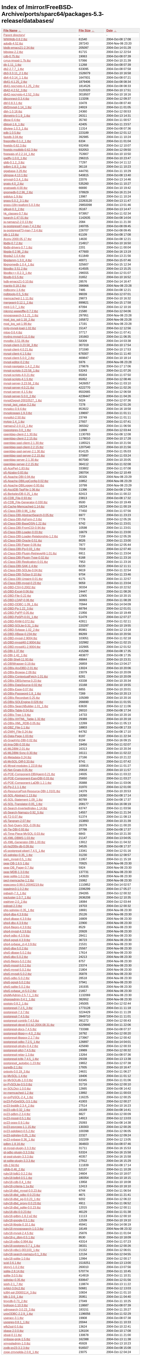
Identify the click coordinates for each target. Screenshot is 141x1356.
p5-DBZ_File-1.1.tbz (16, 727)
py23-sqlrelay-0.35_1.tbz (19, 1135)
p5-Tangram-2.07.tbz (17, 820)
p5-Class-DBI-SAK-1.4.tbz (20, 566)
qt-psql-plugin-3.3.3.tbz (18, 1156)
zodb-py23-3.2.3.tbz (16, 1347)
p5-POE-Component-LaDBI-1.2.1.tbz (27, 782)
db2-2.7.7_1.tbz (13, 69)
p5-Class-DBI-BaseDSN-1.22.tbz (24, 523)
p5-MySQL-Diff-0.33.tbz (18, 761)
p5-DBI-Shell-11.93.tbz (18, 659)
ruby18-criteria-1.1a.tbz (18, 1186)
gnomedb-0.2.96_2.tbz (18, 192)
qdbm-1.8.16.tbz (14, 1143)
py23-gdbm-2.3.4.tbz (16, 1114)
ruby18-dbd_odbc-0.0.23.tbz (21, 1194)
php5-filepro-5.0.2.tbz (17, 961)
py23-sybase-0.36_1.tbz (19, 1139)
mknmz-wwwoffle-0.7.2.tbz (20, 311)
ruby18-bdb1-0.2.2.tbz (17, 1173)
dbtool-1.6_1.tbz (14, 124)
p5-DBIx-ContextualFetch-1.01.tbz (25, 676)
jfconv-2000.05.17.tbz (17, 239)
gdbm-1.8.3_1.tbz (14, 166)
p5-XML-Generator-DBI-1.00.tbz (24, 842)
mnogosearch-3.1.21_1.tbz (20, 315)
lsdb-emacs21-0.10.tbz (18, 281)
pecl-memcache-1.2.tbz (18, 880)
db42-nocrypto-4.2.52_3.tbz (21, 94)
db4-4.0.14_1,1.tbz (15, 77)
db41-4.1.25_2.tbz (15, 81)
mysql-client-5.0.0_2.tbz (19, 357)
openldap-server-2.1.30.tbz (21, 459)
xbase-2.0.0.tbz (13, 1330)
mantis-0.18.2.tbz (14, 285)
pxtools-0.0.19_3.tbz (16, 1071)
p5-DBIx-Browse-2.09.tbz (19, 672)
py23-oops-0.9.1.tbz (16, 1122)
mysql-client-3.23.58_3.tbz (20, 345)
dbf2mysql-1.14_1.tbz (17, 107)
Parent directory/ (14, 35)
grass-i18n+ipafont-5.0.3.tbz (21, 204)
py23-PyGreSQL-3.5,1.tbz (20, 1101)
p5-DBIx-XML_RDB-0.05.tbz (21, 723)
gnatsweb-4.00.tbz (15, 187)
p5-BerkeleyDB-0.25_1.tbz (20, 493)
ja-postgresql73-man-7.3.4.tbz (23, 230)
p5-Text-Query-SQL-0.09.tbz (21, 825)
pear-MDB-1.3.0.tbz (16, 872)
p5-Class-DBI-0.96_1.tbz (19, 510)
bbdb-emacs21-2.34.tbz (18, 47)
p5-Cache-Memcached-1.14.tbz (24, 506)
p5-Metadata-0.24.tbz (17, 757)
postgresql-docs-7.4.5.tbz (20, 1029)
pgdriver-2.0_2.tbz (15, 901)
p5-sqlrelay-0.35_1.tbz (17, 855)
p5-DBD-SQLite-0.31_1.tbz (21, 625)
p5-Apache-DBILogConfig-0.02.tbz (25, 481)
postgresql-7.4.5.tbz (16, 1016)
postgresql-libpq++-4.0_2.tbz (22, 1033)
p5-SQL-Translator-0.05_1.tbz (22, 804)
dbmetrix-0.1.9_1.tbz (16, 115)
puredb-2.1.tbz (12, 1067)
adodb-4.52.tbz (13, 43)
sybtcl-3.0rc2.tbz (14, 1288)
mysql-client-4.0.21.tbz (18, 349)
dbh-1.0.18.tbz (12, 111)
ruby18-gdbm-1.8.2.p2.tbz (20, 1216)
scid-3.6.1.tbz (12, 1262)
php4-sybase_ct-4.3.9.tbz (20, 944)
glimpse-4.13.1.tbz (15, 175)
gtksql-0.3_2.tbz (13, 209)
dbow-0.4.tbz (11, 119)
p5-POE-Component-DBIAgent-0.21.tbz (29, 774)
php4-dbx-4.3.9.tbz (15, 923)
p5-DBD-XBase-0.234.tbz (20, 634)
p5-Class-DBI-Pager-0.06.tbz (22, 544)
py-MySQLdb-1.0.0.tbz (18, 1080)
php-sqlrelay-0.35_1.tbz (18, 910)
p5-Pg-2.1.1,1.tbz (14, 787)
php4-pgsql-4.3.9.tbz (16, 940)
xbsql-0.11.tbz (12, 1335)
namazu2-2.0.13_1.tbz (18, 425)
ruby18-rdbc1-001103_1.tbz (21, 1250)
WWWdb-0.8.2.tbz (15, 39)
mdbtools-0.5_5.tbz (15, 294)
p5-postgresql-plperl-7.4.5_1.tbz (24, 850)
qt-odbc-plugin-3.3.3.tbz (18, 1152)
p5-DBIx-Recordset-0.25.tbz (21, 697)
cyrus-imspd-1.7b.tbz (17, 60)
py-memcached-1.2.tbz (18, 1092)
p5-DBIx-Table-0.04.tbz (18, 710)
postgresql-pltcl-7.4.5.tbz (19, 1050)
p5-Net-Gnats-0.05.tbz (17, 770)
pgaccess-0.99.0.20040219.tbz (23, 884)
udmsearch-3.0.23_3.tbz (19, 1309)
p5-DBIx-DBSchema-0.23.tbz (22, 680)
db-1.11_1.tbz (12, 64)
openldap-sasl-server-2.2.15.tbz (24, 455)
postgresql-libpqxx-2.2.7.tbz (21, 1037)
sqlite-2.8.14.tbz (13, 1271)
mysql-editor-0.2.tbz (16, 362)
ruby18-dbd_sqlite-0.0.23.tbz (22, 1207)
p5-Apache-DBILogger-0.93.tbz (23, 485)
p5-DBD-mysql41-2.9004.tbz (22, 646)
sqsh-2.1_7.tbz (13, 1284)
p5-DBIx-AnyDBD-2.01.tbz (20, 668)
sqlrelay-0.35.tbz (14, 1279)
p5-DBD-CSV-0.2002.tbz (19, 587)
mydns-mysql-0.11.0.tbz (19, 336)
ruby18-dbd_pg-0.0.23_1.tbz (21, 1199)
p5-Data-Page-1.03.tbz (18, 736)
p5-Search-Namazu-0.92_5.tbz (23, 812)
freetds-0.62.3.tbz (14, 145)
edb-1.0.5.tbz (12, 132)
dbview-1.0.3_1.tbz (15, 128)
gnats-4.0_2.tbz (13, 183)
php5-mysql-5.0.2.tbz (17, 969)
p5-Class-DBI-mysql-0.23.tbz (22, 583)
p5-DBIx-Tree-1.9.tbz (17, 714)
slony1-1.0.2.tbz (13, 1267)
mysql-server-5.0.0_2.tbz (19, 396)
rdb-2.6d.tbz (11, 1165)
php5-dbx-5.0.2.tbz (15, 956)
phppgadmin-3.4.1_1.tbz (19, 999)
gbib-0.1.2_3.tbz (14, 162)
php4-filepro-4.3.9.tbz (17, 927)
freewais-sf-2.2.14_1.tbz (19, 154)
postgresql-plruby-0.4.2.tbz (20, 1046)
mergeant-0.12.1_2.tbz (18, 302)
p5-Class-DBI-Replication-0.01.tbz (25, 561)
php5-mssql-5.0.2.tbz (17, 965)
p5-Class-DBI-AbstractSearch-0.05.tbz (28, 515)
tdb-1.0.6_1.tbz (13, 1296)
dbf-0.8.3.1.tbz (12, 103)
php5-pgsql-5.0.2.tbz (16, 982)
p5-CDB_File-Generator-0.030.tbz (25, 502)
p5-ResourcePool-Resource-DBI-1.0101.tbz (31, 791)
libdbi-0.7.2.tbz (13, 243)
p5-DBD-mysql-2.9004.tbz (20, 638)
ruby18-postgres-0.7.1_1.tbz (21, 1245)
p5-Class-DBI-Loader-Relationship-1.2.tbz (30, 536)
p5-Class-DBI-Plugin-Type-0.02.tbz (26, 557)
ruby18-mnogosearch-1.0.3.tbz (23, 1228)
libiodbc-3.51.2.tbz (15, 268)
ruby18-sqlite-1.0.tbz (16, 1258)
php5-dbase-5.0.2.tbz (17, 952)
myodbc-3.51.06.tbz (16, 340)
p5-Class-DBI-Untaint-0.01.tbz (23, 578)
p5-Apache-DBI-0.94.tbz (19, 476)
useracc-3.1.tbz (13, 1318)
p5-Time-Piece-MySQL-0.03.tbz (24, 833)
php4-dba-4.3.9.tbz (15, 914)
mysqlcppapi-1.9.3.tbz (17, 413)
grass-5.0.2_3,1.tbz (16, 200)
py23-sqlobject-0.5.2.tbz (19, 1131)
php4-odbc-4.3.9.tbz (16, 935)
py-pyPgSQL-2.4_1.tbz (18, 1097)
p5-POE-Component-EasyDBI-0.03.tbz (28, 778)
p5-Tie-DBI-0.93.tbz (16, 829)
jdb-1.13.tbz (11, 234)
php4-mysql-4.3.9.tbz (17, 931)
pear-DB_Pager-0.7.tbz (18, 867)
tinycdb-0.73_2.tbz (15, 1301)
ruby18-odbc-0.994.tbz (18, 1241)
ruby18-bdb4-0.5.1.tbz (17, 1177)
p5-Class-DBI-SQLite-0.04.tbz (22, 570)
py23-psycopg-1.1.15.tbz (19, 1126)
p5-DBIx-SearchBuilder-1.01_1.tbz (25, 706)
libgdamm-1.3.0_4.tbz (17, 260)
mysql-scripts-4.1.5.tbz (18, 379)
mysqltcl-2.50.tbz (14, 417)
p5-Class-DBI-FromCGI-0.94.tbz (24, 527)
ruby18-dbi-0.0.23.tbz (17, 1211)
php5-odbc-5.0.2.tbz (16, 978)
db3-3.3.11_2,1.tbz (15, 73)
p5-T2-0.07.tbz (13, 816)
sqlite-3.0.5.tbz (13, 1275)
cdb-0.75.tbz (11, 56)
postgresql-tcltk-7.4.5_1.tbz (21, 1058)
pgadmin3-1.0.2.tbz (16, 888)
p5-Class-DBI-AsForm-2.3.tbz (22, 519)
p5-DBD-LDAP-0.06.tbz (18, 600)
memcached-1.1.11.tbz (18, 298)
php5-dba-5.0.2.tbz (15, 948)
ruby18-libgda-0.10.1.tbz (19, 1224)
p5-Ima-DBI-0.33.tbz (16, 744)
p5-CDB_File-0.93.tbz (17, 498)
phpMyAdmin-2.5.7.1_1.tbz (21, 995)
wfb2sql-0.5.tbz (13, 1326)
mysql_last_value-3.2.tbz (19, 404)
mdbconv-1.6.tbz (14, 290)
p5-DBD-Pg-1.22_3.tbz (18, 608)
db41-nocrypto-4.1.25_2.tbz (21, 86)
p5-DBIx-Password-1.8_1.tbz (22, 693)
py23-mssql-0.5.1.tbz (17, 1118)
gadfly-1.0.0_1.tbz (15, 158)
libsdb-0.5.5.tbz (13, 277)
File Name (10, 30)
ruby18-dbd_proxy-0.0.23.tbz (22, 1203)
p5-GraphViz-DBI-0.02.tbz (20, 740)
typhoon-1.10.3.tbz (15, 1305)
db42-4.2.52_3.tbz (15, 90)
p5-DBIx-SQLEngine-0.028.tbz (23, 702)
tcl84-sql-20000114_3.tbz (20, 1292)
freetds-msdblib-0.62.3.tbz (20, 149)
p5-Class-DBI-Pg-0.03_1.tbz (21, 549)
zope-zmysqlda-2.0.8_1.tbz (21, 1352)
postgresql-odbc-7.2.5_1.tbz (21, 1041)
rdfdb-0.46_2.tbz (14, 1169)
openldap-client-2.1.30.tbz (20, 434)
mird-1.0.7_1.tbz (14, 307)
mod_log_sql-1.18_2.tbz (19, 319)
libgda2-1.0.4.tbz (14, 255)
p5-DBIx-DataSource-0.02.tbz (22, 685)
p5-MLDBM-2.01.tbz (16, 748)
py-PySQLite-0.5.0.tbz (17, 1084)
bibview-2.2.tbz (13, 51)
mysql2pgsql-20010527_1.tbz (22, 400)
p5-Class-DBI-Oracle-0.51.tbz (22, 540)
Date (109, 30)
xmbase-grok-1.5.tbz (16, 1339)
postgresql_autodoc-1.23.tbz (22, 1063)
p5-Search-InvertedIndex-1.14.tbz (25, 808)
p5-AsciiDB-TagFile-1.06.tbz (21, 489)
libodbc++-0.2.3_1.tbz (17, 272)
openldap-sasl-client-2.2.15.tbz (23, 447)
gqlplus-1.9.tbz (13, 196)
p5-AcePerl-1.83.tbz (16, 468)
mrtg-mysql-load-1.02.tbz (19, 328)
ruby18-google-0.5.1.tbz (19, 1220)
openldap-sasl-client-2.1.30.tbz (23, 442)
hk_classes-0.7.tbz (15, 213)
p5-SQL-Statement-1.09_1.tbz (23, 799)
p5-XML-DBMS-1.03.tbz (19, 838)
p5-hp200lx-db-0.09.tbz (18, 846)
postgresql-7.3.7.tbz (16, 1012)
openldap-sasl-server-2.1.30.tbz (24, 451)
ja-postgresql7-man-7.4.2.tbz (22, 226)
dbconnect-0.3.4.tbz (16, 98)
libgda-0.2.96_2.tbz (15, 251)
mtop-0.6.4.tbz (12, 332)
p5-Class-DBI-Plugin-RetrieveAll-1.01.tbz (30, 553)
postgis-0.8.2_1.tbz (15, 1003)
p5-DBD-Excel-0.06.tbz (18, 591)
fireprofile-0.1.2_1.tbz (17, 141)
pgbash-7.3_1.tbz (14, 893)
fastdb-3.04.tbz (13, 137)
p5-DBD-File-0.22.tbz (17, 595)
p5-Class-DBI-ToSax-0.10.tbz (22, 574)
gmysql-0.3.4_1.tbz (15, 179)
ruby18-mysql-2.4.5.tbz (18, 1233)
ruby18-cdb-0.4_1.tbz (17, 1182)
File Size (85, 30)
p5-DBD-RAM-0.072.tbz (19, 621)
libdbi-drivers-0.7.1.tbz (17, 247)
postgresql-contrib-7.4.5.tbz (21, 1020)
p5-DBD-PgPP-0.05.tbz (18, 612)
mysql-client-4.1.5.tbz (17, 353)
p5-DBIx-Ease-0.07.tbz (18, 689)
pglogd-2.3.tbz (12, 905)
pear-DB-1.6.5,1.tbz (16, 863)
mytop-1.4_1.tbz (14, 421)
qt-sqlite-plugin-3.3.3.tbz (19, 1160)
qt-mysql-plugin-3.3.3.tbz (19, 1148)
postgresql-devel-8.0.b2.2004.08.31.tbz (29, 1024)
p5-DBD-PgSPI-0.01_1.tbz (20, 617)
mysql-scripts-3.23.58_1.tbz (21, 370)
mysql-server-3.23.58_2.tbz (21, 383)
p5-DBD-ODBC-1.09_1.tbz (20, 604)
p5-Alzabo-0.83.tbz (15, 472)
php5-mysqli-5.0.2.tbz (17, 973)
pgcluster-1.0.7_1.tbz (17, 897)
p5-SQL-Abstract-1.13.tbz (20, 795)
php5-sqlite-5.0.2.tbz (16, 986)
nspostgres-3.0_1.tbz (17, 430)
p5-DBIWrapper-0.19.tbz (19, 663)
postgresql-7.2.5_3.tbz (17, 1008)
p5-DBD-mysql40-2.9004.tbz (22, 642)
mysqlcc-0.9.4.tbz (14, 408)
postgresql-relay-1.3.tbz (18, 1054)
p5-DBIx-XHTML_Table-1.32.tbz (24, 719)
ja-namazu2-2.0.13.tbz (18, 222)
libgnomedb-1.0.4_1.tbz (18, 264)
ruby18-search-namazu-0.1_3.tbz (25, 1254)
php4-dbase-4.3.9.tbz (17, 918)
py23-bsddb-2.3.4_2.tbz (18, 1105)
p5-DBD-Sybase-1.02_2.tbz (21, 629)
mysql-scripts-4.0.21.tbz (19, 375)
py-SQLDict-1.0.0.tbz (17, 1088)
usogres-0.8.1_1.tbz (16, 1322)
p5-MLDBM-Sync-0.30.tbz (20, 752)
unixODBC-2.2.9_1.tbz (18, 1313)
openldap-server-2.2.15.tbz (21, 464)
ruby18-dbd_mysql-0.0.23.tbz (22, 1190)
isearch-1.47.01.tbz (15, 217)
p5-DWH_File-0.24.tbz (17, 731)
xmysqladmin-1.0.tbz (16, 1343)
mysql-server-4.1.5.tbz (17, 391)
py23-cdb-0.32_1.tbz (16, 1109)
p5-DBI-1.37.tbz (13, 651)
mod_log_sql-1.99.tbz (17, 323)
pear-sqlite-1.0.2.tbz (16, 876)
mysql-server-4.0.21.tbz (18, 387)
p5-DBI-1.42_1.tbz (15, 655)
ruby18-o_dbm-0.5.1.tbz (19, 1237)
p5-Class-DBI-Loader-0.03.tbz (23, 532)
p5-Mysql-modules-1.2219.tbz (22, 765)
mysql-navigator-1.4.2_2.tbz (21, 366)
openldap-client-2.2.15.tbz (20, 438)
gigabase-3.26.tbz (15, 171)
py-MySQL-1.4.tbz (15, 1076)
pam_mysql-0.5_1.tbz (17, 859)
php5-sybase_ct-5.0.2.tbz (20, 990)
